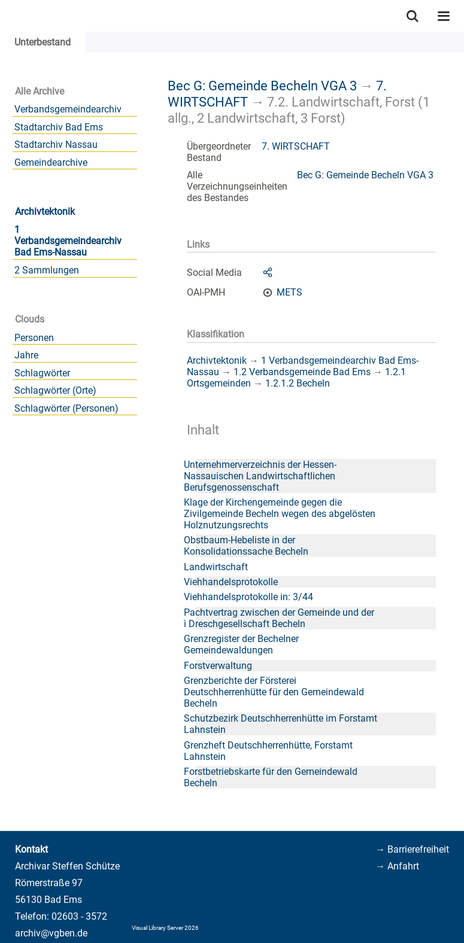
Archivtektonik (45, 211)
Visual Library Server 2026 (165, 927)
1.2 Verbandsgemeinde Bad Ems (302, 372)
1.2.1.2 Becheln (297, 383)
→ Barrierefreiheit (412, 849)
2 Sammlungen (46, 270)
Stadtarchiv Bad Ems (58, 127)
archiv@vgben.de (51, 933)
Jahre (26, 355)
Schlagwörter (42, 373)
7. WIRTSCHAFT (296, 146)
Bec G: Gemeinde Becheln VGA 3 (262, 85)
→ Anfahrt (397, 866)
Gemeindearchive (50, 162)
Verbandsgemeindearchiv (68, 109)
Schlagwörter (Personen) (66, 408)
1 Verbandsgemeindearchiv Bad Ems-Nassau (68, 241)
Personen (34, 337)
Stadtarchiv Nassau (56, 144)
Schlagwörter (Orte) (55, 390)
